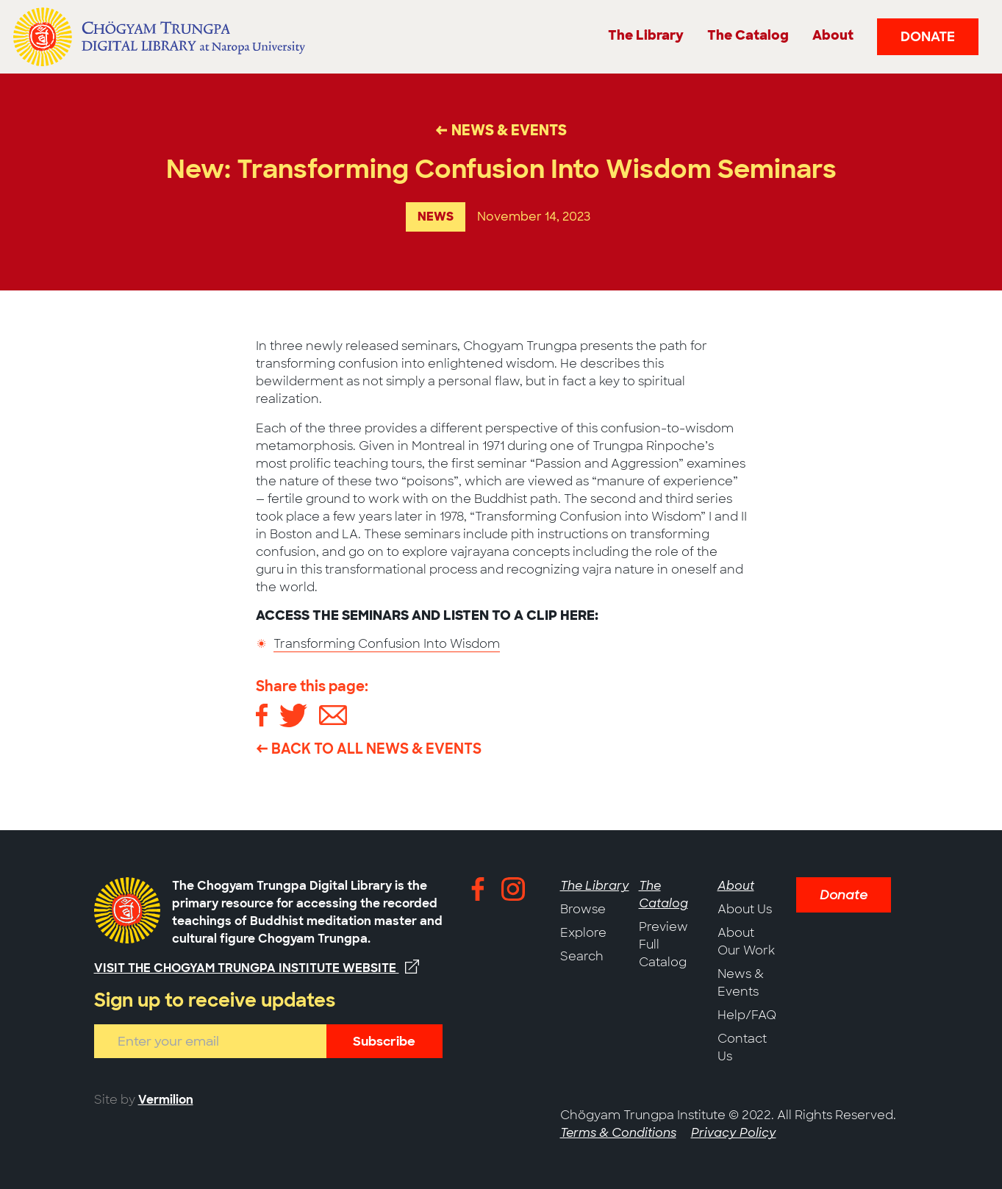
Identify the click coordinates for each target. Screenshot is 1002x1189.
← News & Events (501, 130)
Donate (928, 37)
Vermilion (165, 1099)
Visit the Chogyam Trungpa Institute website (256, 968)
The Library (594, 885)
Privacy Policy (733, 1132)
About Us (744, 909)
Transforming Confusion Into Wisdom (386, 643)
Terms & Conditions (618, 1132)
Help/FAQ (746, 1015)
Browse (583, 909)
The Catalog (663, 894)
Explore (583, 932)
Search (582, 956)
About (735, 885)
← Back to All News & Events (369, 749)
